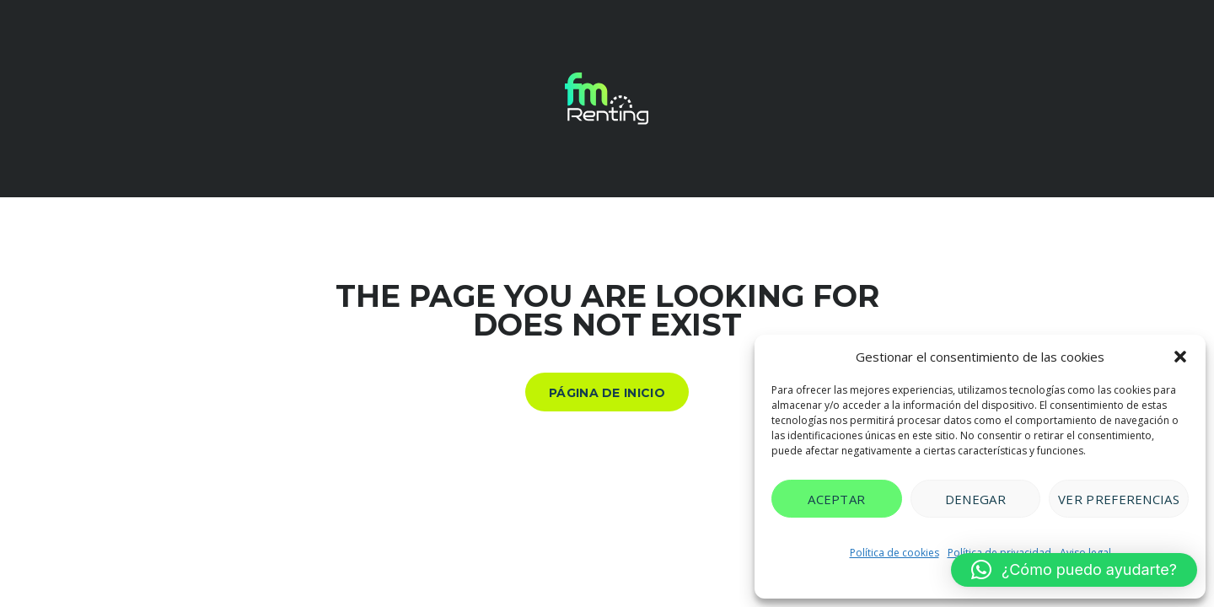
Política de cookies (894, 552)
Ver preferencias (1118, 499)
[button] (1180, 356)
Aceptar (836, 499)
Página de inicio (607, 392)
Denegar (975, 499)
